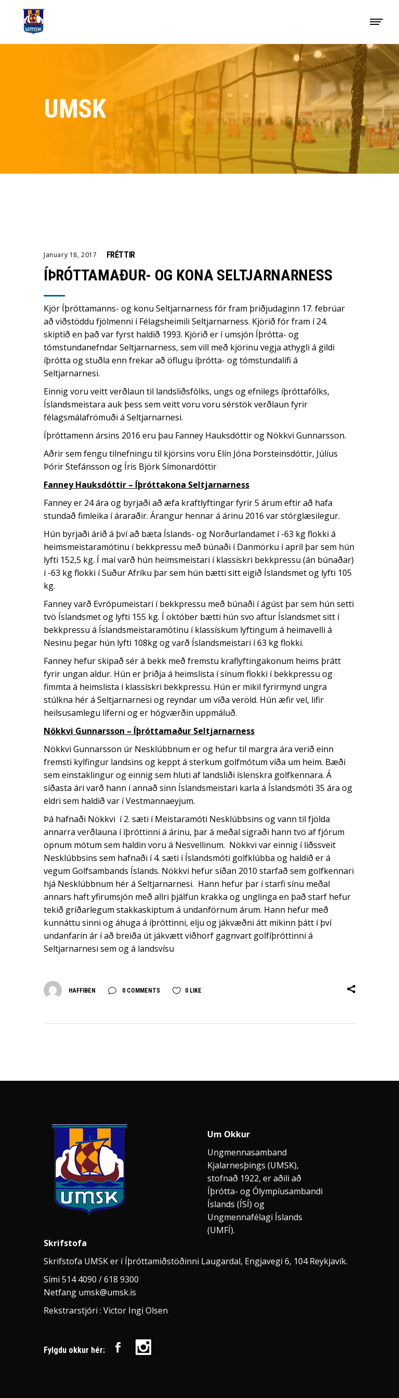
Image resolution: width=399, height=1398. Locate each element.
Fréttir (121, 255)
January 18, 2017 (70, 254)
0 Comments (140, 990)
